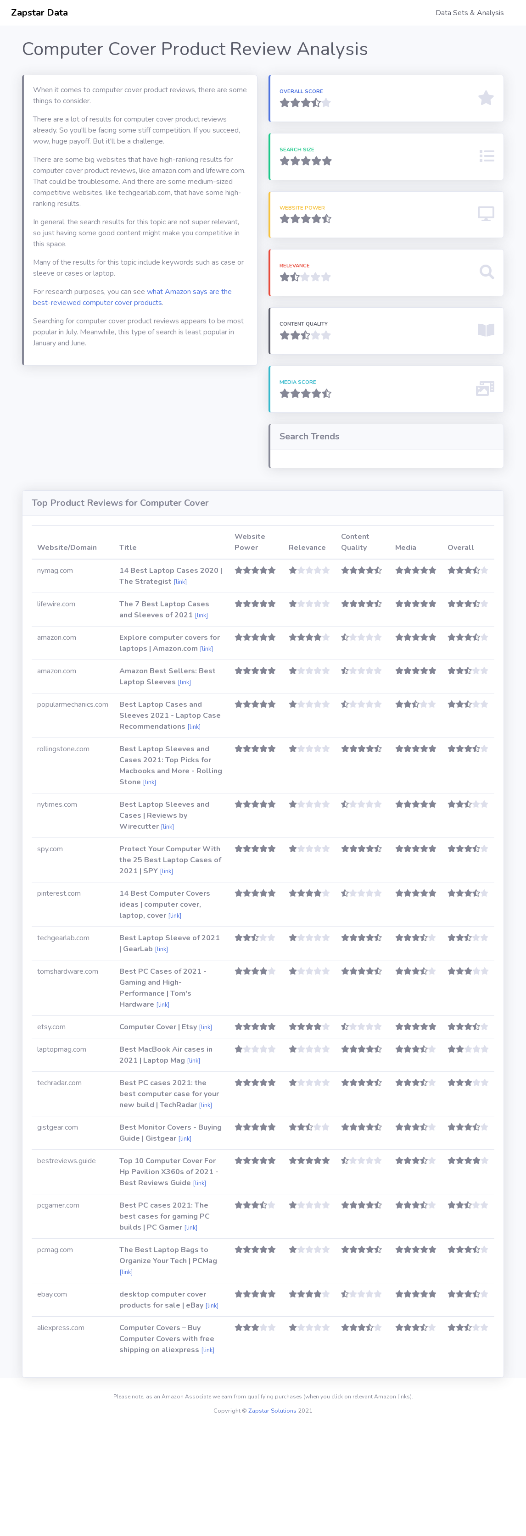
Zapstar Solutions (272, 1518)
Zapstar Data (39, 12)
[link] (180, 689)
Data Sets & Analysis (470, 13)
